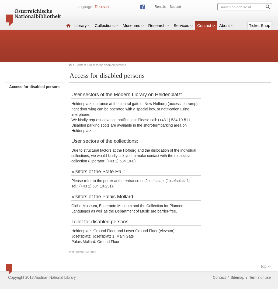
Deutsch (102, 7)
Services (183, 25)
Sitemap (237, 277)
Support (175, 7)
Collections (106, 25)
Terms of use (260, 277)
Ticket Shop (259, 25)
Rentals (160, 7)
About (226, 25)
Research (158, 25)
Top (265, 266)
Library (82, 25)
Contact (206, 25)
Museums (133, 25)
